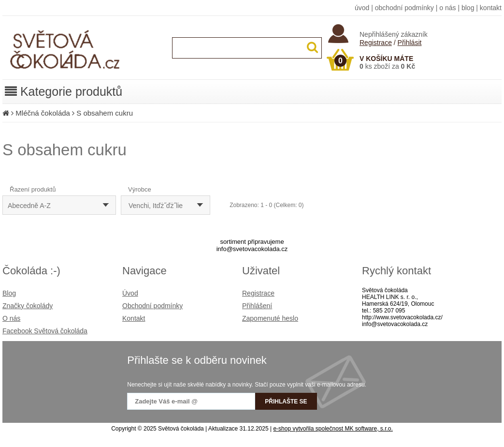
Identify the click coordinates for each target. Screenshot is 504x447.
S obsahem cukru (104, 113)
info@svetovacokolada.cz (252, 249)
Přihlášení (257, 306)
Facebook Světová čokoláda (44, 331)
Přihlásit (410, 42)
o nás (447, 8)
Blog (9, 293)
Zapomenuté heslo (270, 318)
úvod (362, 8)
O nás (11, 318)
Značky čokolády (27, 306)
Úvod (130, 293)
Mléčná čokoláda (42, 113)
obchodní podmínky (404, 8)
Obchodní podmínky (152, 306)
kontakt (491, 8)
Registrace (376, 42)
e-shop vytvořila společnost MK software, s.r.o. (332, 428)
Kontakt (133, 318)
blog (467, 8)
